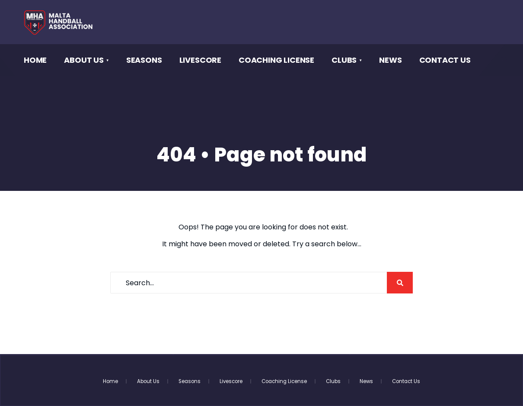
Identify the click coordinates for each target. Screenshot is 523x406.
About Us (84, 60)
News (390, 60)
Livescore (200, 60)
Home (35, 60)
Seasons (144, 60)
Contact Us (445, 60)
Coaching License (276, 60)
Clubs (344, 60)
